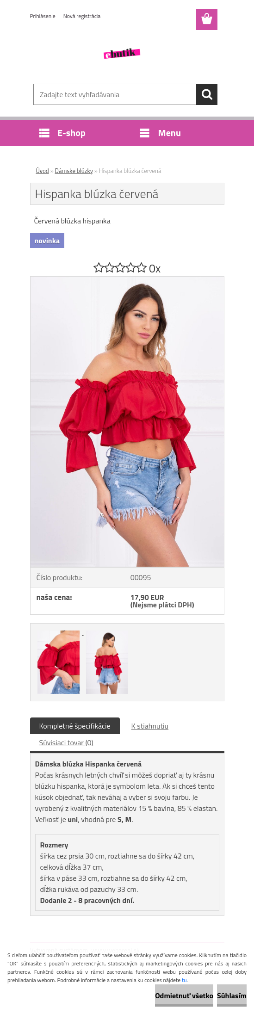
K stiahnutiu (150, 725)
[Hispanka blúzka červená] (127, 280)
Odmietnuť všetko (184, 995)
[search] (206, 94)
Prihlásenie (43, 16)
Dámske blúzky (74, 170)
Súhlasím (232, 995)
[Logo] (121, 54)
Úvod (42, 170)
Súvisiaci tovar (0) (66, 742)
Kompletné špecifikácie (75, 725)
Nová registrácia (82, 16)
